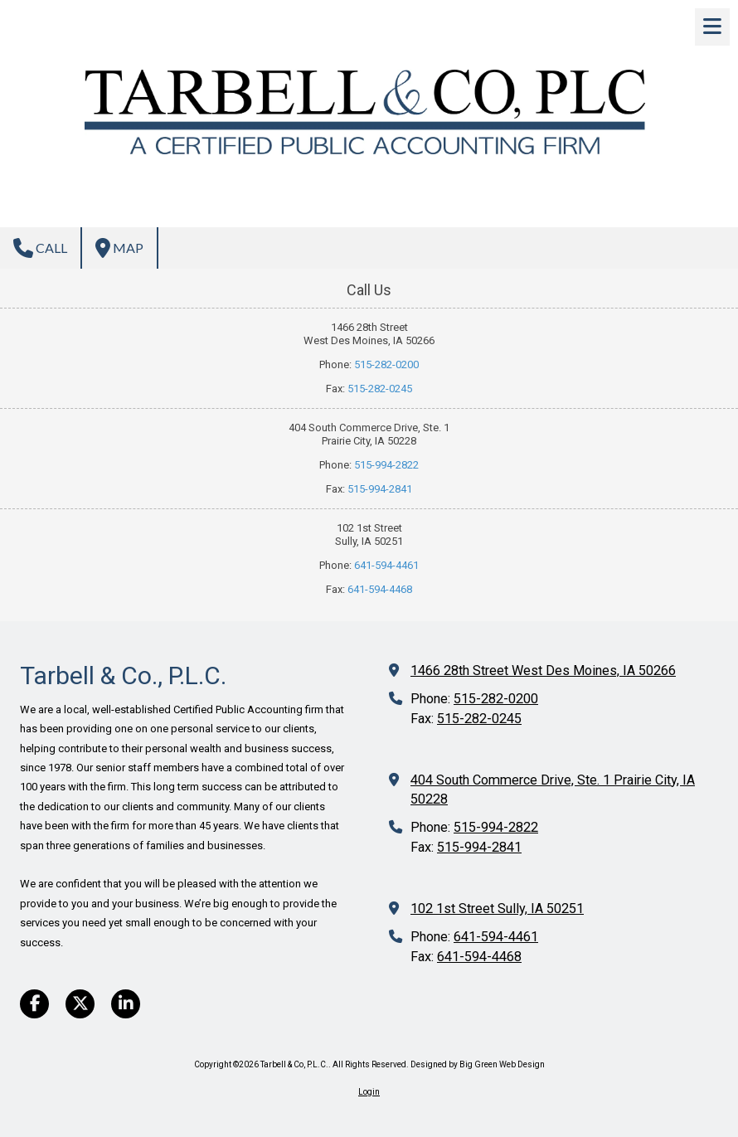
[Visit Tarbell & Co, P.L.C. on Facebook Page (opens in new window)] (34, 1003)
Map (119, 248)
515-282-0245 (379, 388)
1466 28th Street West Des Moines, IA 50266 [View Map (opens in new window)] (543, 670)
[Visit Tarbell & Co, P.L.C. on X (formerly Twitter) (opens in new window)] (80, 1003)
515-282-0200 (386, 364)
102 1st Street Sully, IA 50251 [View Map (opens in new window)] (497, 908)
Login (369, 1091)
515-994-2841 (379, 489)
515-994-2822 (386, 465)
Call (40, 248)
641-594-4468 (379, 589)
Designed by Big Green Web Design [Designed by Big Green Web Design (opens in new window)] (477, 1064)
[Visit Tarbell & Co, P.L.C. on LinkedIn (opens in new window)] (125, 1003)
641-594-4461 (386, 565)
